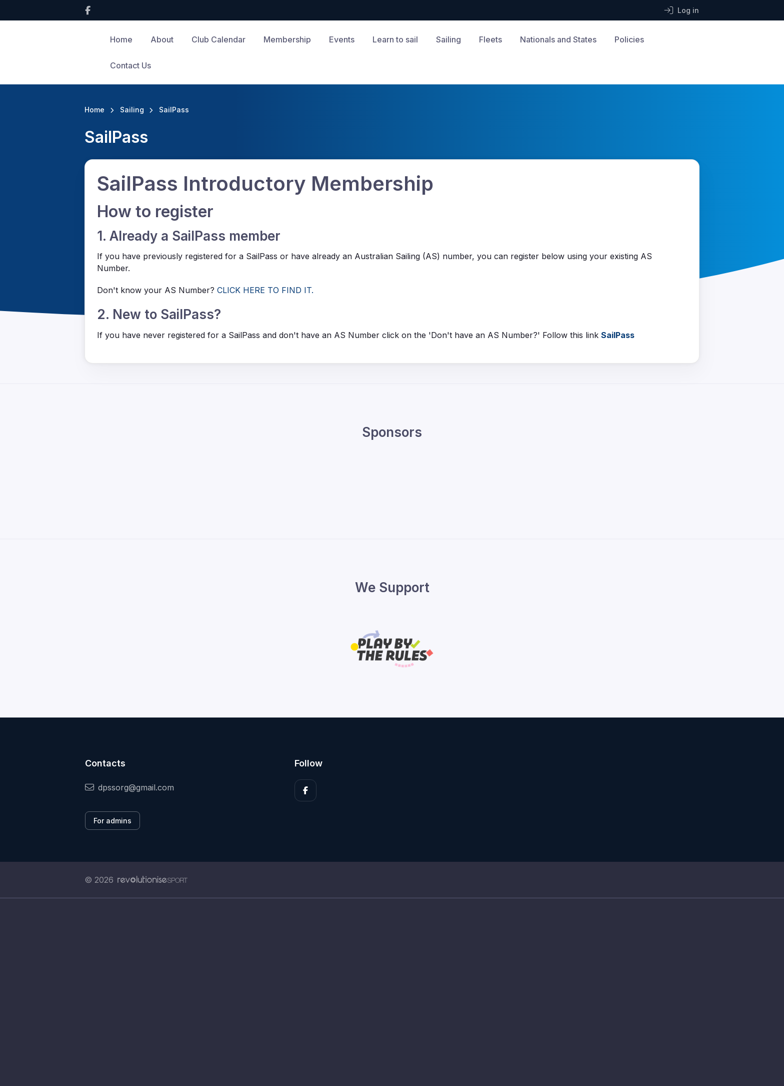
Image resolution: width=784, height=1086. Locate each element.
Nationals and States (558, 39)
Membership (287, 39)
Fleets (490, 39)
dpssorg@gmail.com (129, 787)
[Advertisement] (384, 992)
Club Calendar (219, 39)
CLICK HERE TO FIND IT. (265, 290)
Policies (629, 39)
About (162, 39)
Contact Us (130, 65)
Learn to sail (395, 39)
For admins (113, 820)
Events (341, 39)
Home (121, 39)
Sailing (448, 39)
